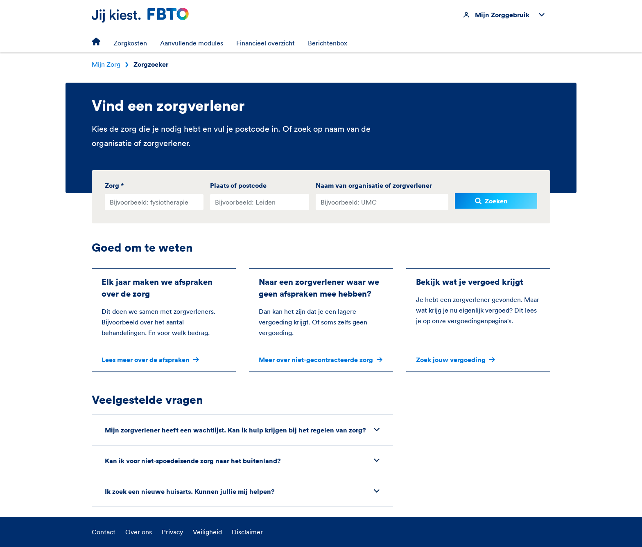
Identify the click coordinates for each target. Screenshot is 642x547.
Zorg (114, 185)
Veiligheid (207, 532)
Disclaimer (247, 532)
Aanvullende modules (191, 43)
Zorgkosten (130, 43)
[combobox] (154, 202)
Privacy (172, 532)
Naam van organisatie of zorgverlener (374, 185)
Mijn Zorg (106, 64)
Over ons (138, 532)
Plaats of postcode (238, 185)
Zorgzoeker (150, 64)
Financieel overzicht (265, 43)
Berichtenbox (327, 43)
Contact (103, 532)
